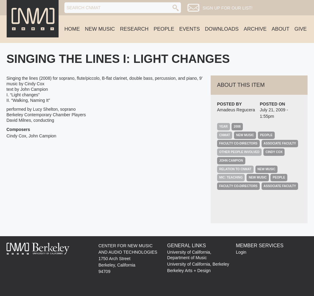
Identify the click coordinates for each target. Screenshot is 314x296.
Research (134, 29)
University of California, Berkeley (198, 264)
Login (241, 252)
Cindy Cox (274, 152)
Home (72, 29)
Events (189, 29)
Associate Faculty (280, 143)
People (164, 29)
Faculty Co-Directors (238, 143)
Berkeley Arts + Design (189, 270)
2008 (237, 126)
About (280, 29)
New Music (100, 29)
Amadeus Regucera (236, 109)
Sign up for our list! (227, 8)
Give (300, 29)
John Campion (231, 160)
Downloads (222, 29)
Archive (255, 29)
